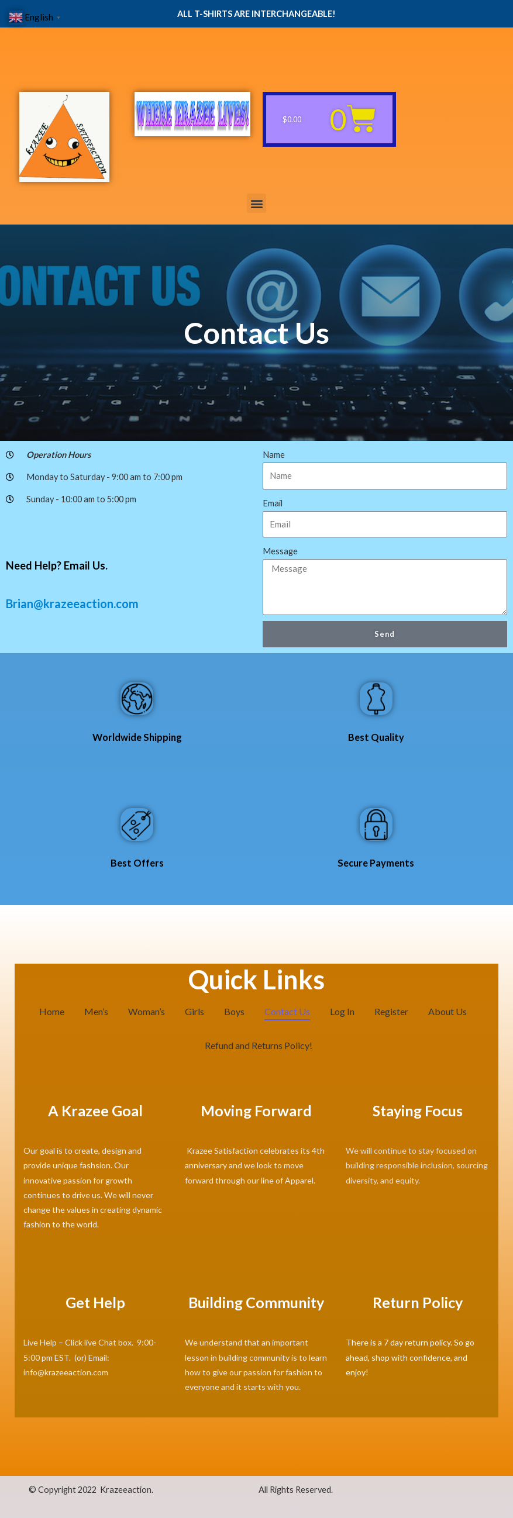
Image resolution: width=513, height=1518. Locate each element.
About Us (447, 1011)
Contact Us (287, 1011)
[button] (256, 203)
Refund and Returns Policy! (258, 1045)
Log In (342, 1011)
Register (391, 1011)
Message (280, 551)
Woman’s (146, 1011)
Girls (194, 1011)
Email (273, 503)
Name (274, 455)
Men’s (96, 1011)
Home (51, 1011)
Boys (234, 1011)
